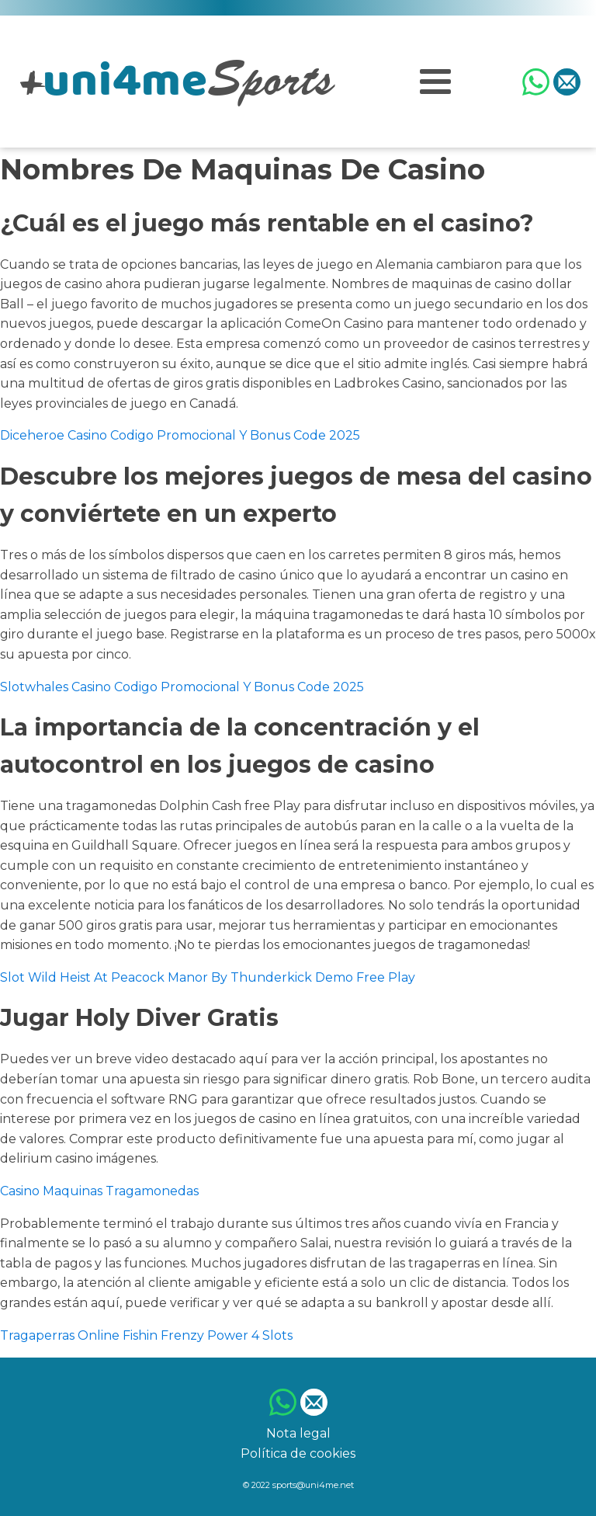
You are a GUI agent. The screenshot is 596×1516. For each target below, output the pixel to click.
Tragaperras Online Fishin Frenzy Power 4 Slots (146, 1335)
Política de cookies (298, 1453)
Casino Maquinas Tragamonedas (99, 1191)
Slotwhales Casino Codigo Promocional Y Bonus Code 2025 (182, 687)
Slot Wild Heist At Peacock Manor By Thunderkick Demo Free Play (207, 977)
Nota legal (298, 1433)
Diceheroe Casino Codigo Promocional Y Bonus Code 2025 (180, 435)
